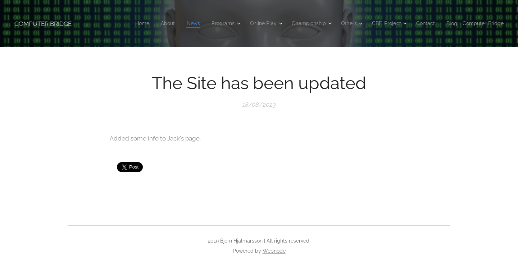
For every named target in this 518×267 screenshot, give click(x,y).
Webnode (274, 251)
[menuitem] (165, 23)
